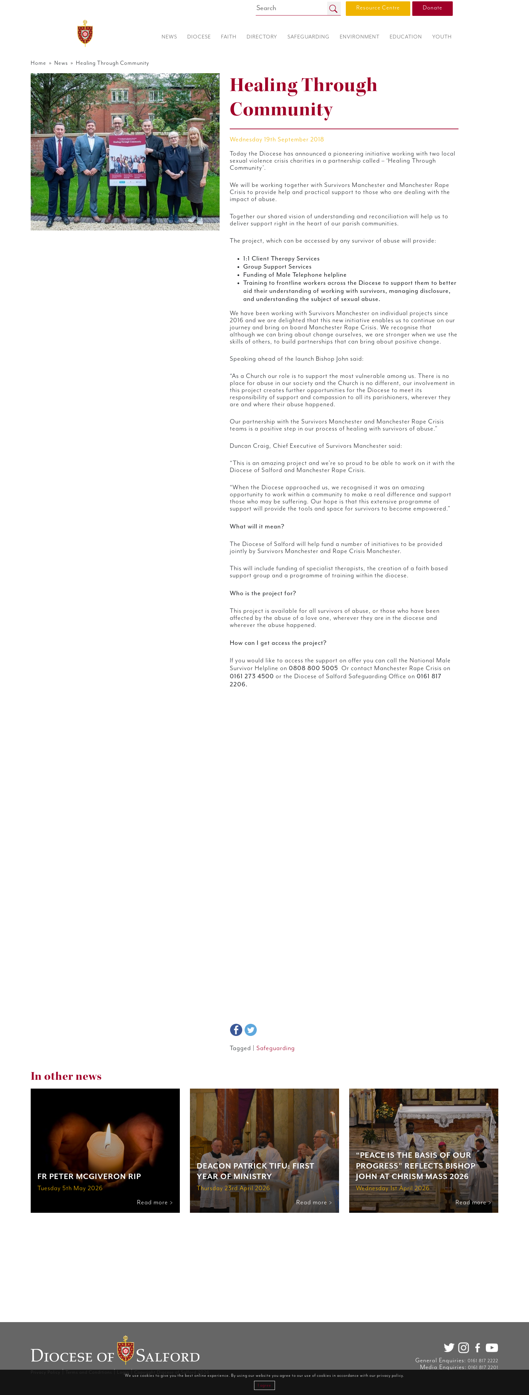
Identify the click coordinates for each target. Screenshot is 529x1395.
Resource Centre (378, 7)
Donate (432, 7)
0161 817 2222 (441, 1361)
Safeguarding (287, 1170)
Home (80, 63)
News (106, 63)
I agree (264, 1385)
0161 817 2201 (441, 1368)
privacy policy (390, 1375)
